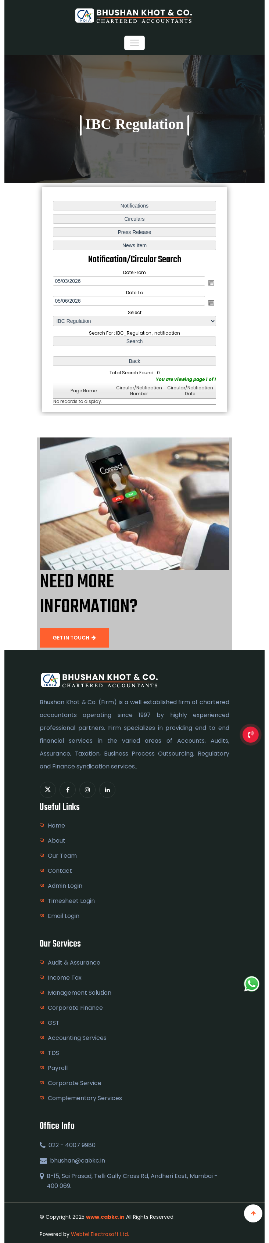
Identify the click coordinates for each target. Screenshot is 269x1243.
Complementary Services (85, 1098)
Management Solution (79, 992)
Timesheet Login (71, 901)
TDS (53, 1053)
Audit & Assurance (74, 962)
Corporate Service (74, 1083)
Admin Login (65, 886)
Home (56, 825)
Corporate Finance (75, 1008)
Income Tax (65, 977)
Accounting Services (77, 1038)
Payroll (58, 1068)
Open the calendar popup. (211, 283)
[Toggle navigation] (134, 43)
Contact (60, 871)
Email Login (63, 916)
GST (54, 1023)
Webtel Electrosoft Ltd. (100, 1234)
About (56, 840)
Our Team (62, 855)
